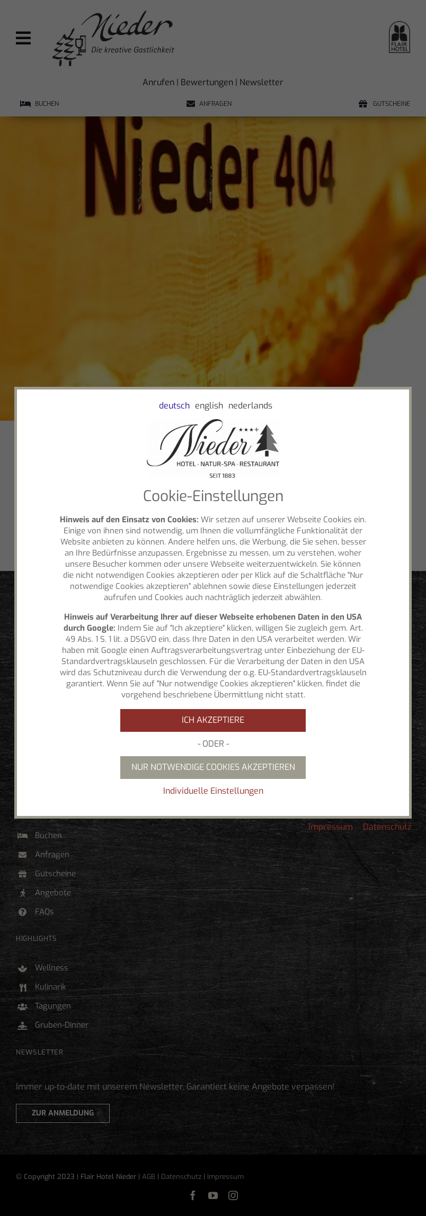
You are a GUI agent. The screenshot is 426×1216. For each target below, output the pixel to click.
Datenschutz (387, 826)
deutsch (174, 405)
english (209, 405)
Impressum (330, 826)
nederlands (250, 405)
